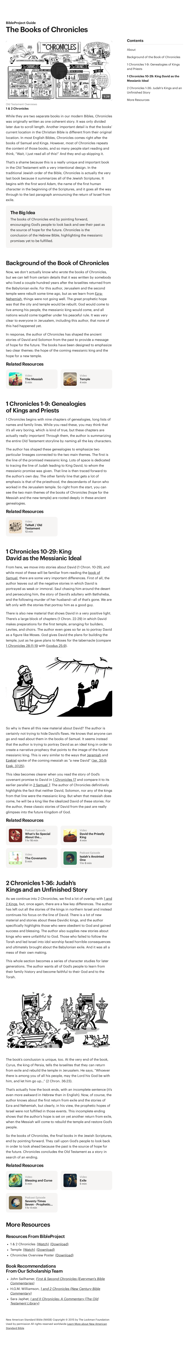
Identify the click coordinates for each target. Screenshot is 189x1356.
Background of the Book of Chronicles (153, 57)
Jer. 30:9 (99, 760)
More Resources (138, 100)
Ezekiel (11, 760)
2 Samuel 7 (41, 785)
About (131, 49)
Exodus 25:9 (56, 646)
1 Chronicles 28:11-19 (22, 646)
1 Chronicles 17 (64, 780)
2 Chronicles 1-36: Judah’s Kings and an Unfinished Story (154, 90)
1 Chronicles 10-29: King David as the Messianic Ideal (153, 78)
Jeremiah (94, 755)
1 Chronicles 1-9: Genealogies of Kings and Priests (153, 67)
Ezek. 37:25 (14, 766)
